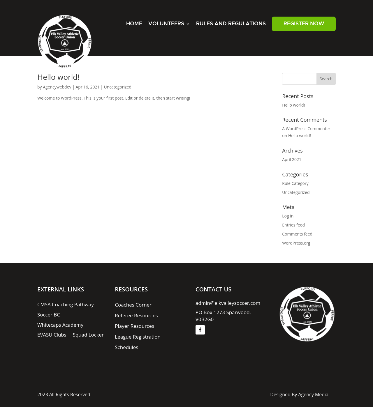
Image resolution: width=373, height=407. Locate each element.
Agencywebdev (57, 87)
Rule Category (295, 183)
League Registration (138, 337)
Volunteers (166, 23)
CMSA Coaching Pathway (65, 305)
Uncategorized (117, 87)
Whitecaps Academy (60, 325)
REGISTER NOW (304, 23)
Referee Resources (136, 316)
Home (134, 23)
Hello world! (58, 77)
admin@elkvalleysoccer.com (228, 303)
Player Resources (134, 326)
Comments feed (297, 234)
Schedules (126, 347)
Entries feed (293, 225)
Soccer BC (48, 315)
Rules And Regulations (231, 23)
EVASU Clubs (51, 335)
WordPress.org (296, 243)
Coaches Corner (133, 305)
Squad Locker (88, 335)
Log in (287, 216)
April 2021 (291, 159)
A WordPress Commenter (306, 128)
